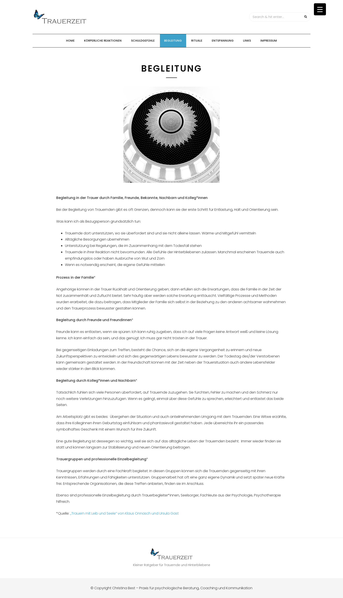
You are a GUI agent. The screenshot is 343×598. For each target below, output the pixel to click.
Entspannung (223, 41)
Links (247, 41)
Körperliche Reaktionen (103, 41)
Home (70, 41)
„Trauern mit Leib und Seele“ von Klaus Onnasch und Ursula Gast (124, 513)
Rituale (196, 41)
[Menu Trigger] (320, 9)
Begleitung (173, 41)
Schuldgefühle (143, 41)
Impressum (268, 41)
